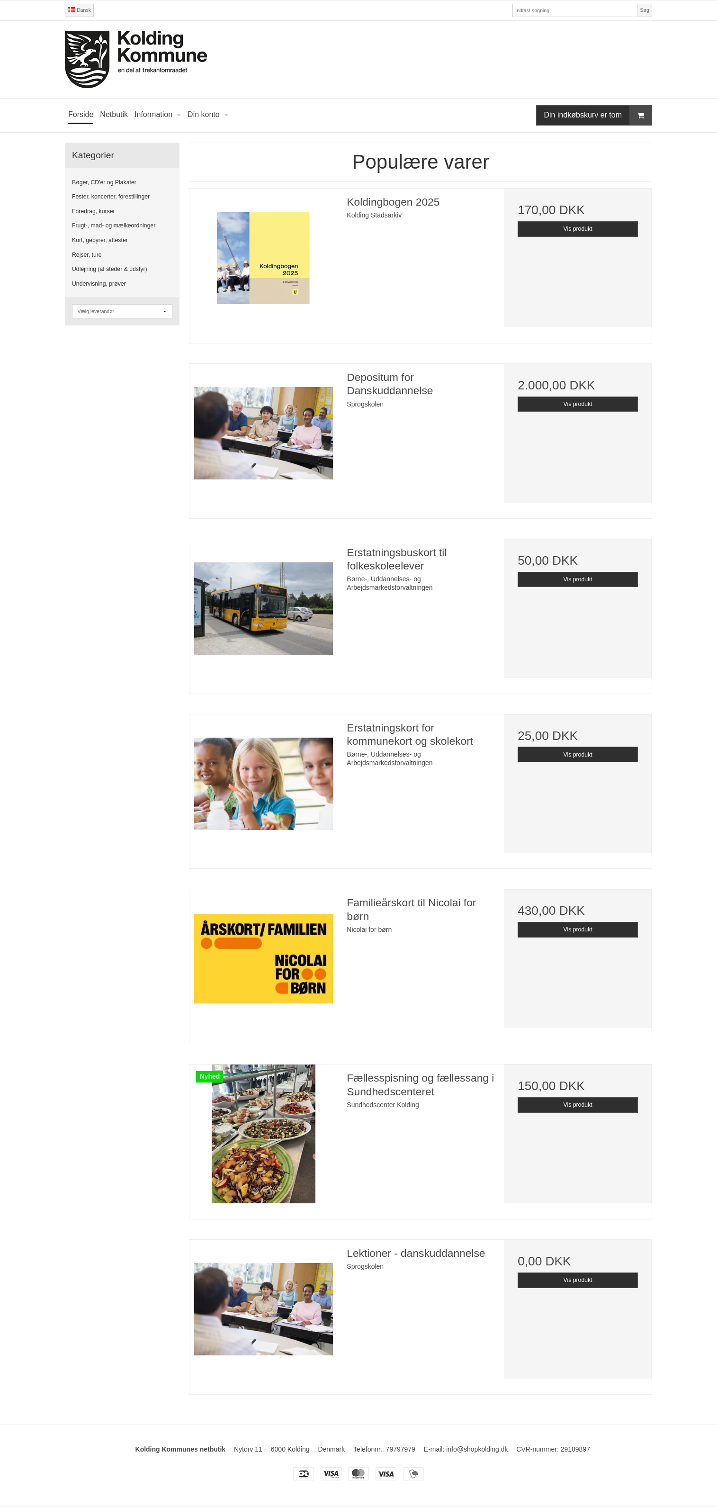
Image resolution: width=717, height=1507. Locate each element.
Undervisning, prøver (99, 283)
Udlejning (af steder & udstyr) (109, 269)
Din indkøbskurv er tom (598, 115)
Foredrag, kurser (93, 211)
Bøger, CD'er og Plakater (104, 182)
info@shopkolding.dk (477, 1449)
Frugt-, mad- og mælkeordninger (113, 225)
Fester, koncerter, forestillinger (111, 196)
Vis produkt (578, 229)
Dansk (79, 10)
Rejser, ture (87, 255)
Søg (644, 10)
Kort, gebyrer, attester (100, 240)
